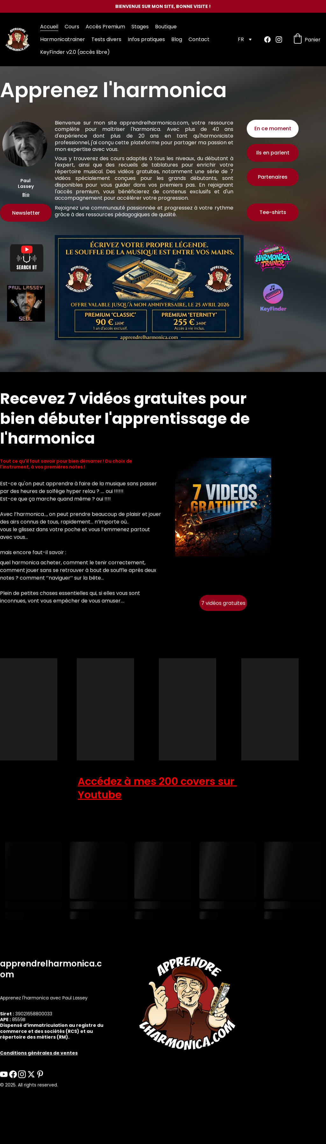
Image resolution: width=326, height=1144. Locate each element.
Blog (176, 39)
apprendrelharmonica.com (154, 124)
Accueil (49, 26)
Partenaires (272, 177)
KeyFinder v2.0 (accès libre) (75, 52)
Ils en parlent (272, 153)
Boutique (166, 26)
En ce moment (272, 128)
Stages (140, 26)
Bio (26, 195)
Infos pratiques (146, 39)
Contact (198, 39)
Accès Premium (105, 26)
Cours (72, 26)
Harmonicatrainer (62, 39)
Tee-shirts (272, 212)
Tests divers (106, 39)
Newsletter (26, 213)
